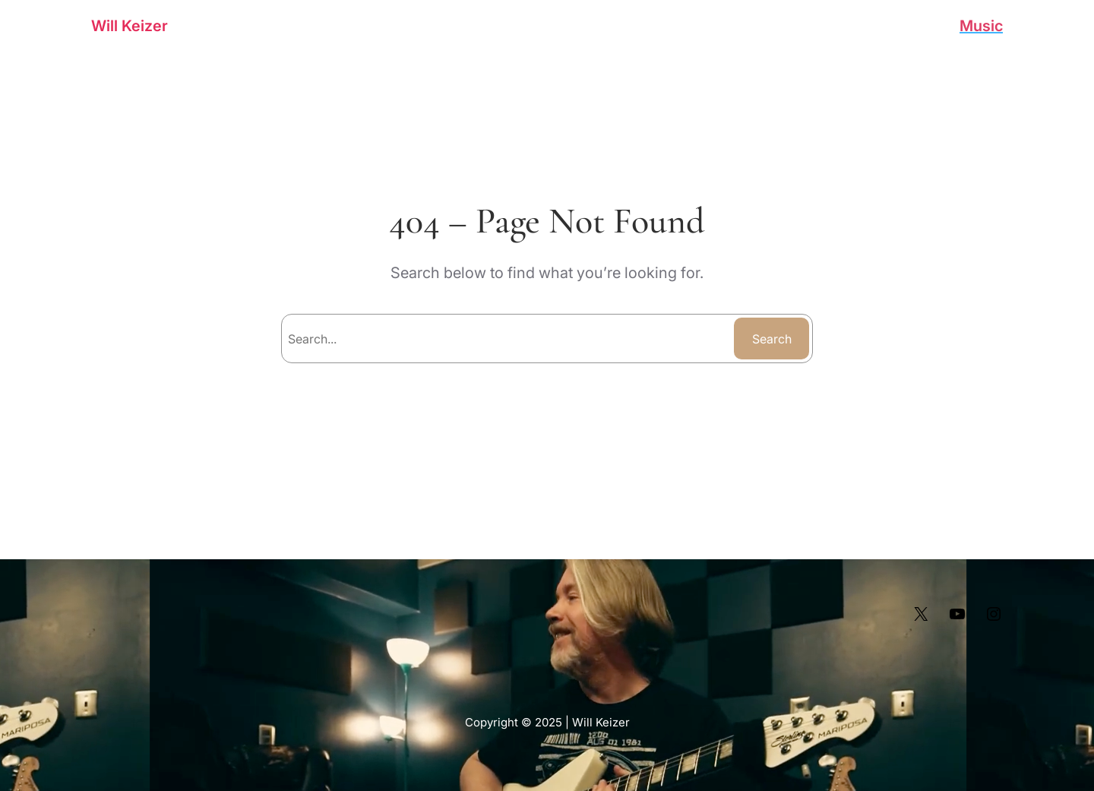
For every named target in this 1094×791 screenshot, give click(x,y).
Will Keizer (129, 26)
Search (772, 338)
